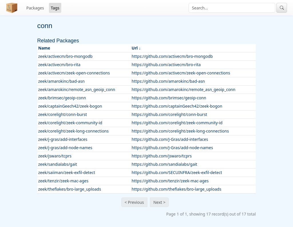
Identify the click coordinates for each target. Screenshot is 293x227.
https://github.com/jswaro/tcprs (162, 156)
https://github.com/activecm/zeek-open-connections (181, 73)
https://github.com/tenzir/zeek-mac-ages (170, 180)
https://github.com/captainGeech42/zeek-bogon (177, 106)
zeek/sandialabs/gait (57, 164)
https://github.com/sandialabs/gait (164, 164)
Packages (35, 8)
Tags (55, 8)
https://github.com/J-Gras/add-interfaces (170, 139)
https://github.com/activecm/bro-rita (166, 64)
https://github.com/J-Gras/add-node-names (172, 147)
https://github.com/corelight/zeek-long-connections (180, 131)
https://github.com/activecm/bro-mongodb (172, 56)
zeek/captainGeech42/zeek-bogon (70, 106)
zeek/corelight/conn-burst (62, 114)
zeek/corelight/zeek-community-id (70, 122)
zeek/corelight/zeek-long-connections (73, 131)
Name (44, 48)
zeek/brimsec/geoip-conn (62, 97)
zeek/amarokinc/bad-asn (61, 81)
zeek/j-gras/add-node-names (65, 147)
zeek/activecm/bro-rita (59, 64)
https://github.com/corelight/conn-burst (169, 114)
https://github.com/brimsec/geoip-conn (169, 97)
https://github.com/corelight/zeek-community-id (177, 122)
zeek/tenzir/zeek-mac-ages (63, 180)
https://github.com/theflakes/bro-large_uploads (176, 189)
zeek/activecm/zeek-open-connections (74, 73)
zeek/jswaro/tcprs (55, 156)
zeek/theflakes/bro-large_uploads (69, 189)
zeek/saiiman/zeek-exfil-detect (66, 172)
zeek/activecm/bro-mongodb (65, 56)
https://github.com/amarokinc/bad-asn (168, 81)
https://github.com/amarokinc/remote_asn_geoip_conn (183, 89)
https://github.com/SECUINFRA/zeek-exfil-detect (177, 172)
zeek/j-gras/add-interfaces (63, 139)
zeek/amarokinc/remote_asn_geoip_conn (76, 89)
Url (135, 48)
